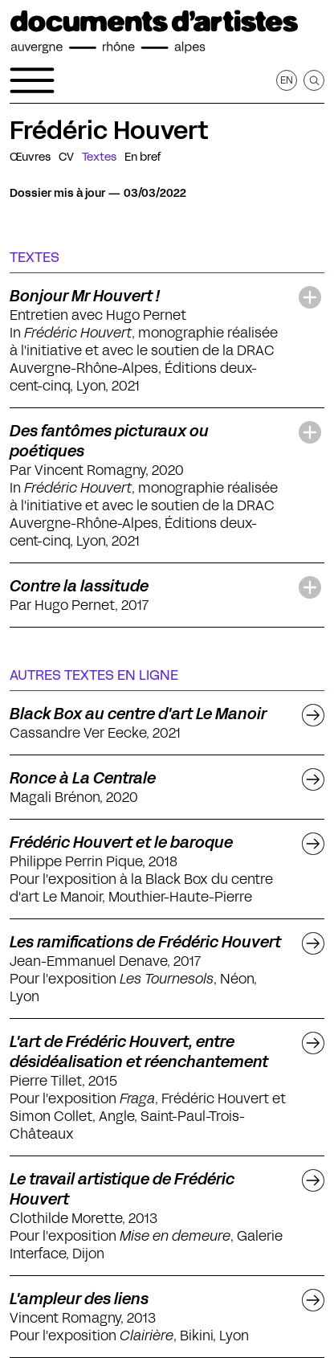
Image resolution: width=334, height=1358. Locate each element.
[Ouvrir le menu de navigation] (32, 80)
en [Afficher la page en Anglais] (286, 80)
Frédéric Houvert (109, 130)
